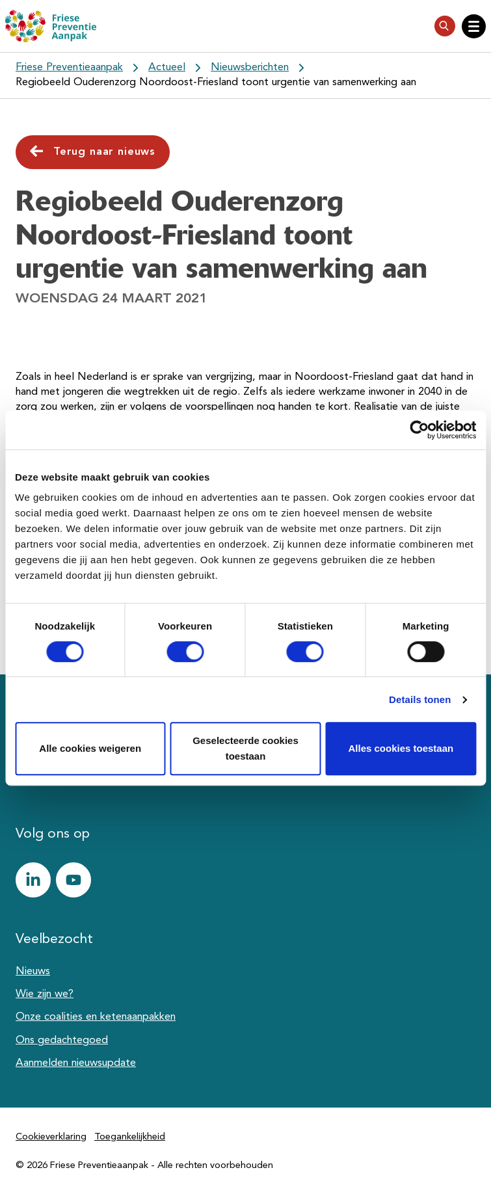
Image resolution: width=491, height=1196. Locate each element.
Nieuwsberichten (250, 67)
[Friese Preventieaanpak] (50, 26)
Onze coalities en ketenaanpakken (96, 1017)
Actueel (166, 67)
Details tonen (420, 699)
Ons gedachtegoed (62, 1040)
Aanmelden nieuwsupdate (76, 1063)
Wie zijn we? (44, 994)
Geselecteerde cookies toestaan (245, 748)
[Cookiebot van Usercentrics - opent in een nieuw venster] (419, 430)
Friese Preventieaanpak (69, 67)
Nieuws (33, 971)
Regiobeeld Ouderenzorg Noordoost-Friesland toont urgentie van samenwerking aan (216, 82)
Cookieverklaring (51, 1137)
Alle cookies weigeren (90, 748)
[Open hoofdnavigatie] (474, 26)
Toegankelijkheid (129, 1137)
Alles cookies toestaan (400, 748)
